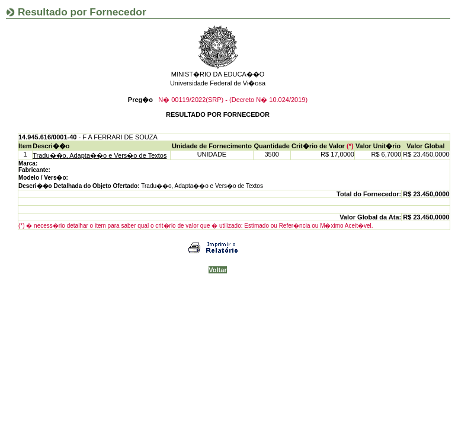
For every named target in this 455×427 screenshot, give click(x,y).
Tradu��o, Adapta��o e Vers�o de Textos (99, 155)
